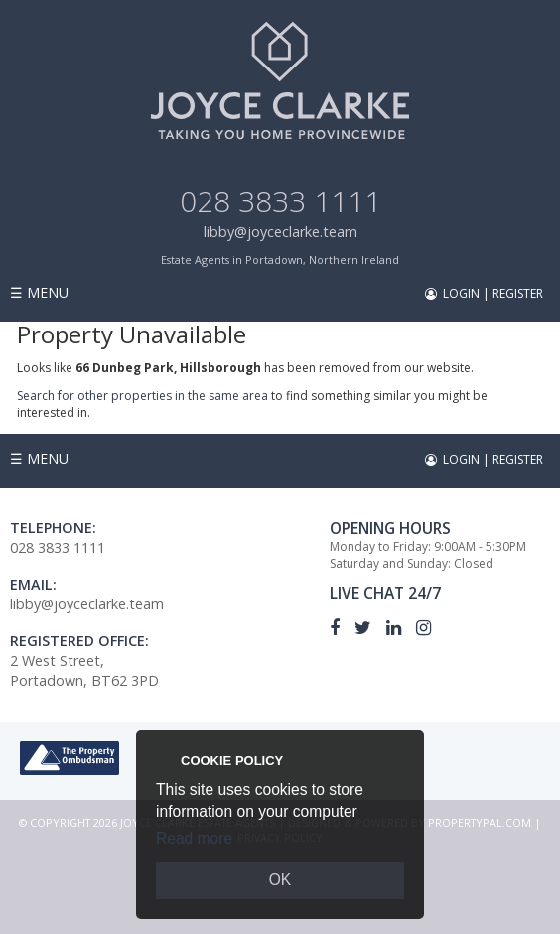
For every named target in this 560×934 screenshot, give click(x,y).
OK (280, 879)
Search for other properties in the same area (142, 395)
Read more (194, 838)
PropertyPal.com (479, 822)
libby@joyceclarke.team (280, 231)
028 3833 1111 (280, 201)
